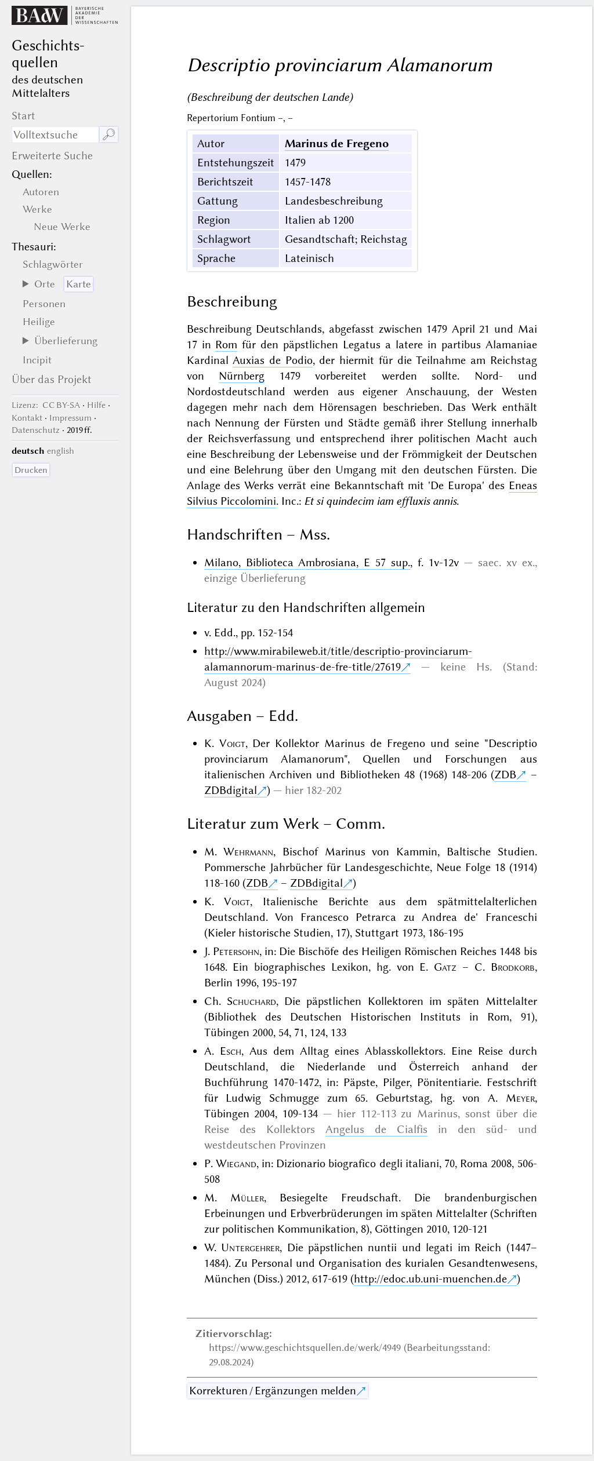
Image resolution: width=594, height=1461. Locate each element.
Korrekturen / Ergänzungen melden (272, 1390)
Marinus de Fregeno (337, 143)
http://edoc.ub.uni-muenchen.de (430, 1278)
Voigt (232, 743)
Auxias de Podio (272, 360)
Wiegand (236, 1163)
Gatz (445, 967)
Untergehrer (250, 1247)
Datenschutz (36, 430)
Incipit (37, 360)
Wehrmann (248, 851)
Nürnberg (242, 375)
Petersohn (236, 951)
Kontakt (27, 418)
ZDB (505, 774)
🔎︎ (109, 134)
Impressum (70, 418)
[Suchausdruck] (55, 134)
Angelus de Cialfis (376, 1129)
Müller (247, 1197)
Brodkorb (513, 967)
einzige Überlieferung (255, 578)
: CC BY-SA (46, 405)
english (60, 451)
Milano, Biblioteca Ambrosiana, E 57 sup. (307, 562)
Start (23, 115)
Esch (230, 1051)
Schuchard (251, 1001)
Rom (226, 344)
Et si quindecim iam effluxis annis (380, 501)
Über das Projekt (52, 379)
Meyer (520, 1098)
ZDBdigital (230, 790)
